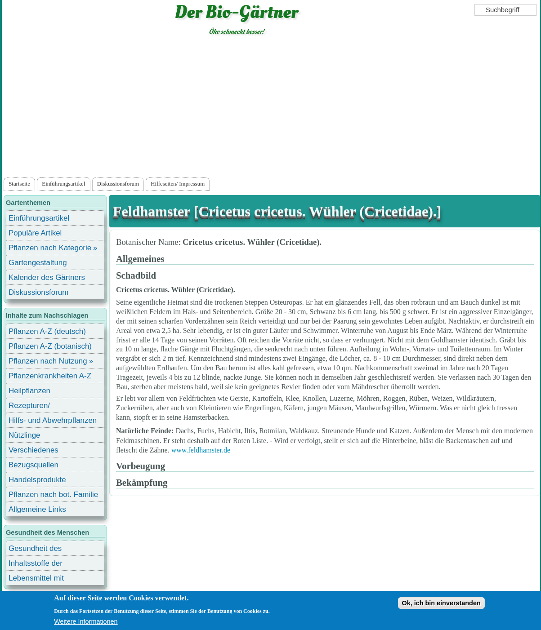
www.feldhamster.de (200, 450)
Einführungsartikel (63, 184)
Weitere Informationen (85, 621)
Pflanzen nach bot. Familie (53, 494)
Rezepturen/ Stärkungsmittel (35, 407)
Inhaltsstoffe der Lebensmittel (36, 564)
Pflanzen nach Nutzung (48, 361)
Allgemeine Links (37, 509)
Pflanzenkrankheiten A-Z (50, 376)
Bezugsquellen (33, 465)
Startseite (19, 184)
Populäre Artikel (35, 233)
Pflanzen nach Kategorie (50, 248)
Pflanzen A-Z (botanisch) (50, 346)
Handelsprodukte (37, 479)
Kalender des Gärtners (47, 277)
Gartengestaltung (38, 262)
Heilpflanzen (29, 390)
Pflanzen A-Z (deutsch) (47, 331)
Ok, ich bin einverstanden (441, 603)
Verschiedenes (33, 450)
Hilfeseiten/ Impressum (178, 184)
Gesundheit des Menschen (35, 549)
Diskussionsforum (118, 184)
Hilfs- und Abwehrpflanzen (53, 420)
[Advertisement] (271, 108)
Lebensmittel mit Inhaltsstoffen (36, 579)
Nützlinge (24, 435)
